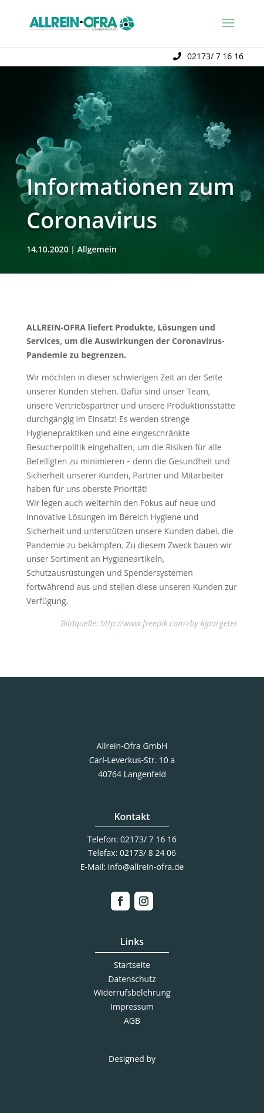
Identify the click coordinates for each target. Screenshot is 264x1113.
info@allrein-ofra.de (146, 866)
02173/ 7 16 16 (215, 56)
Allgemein (97, 249)
